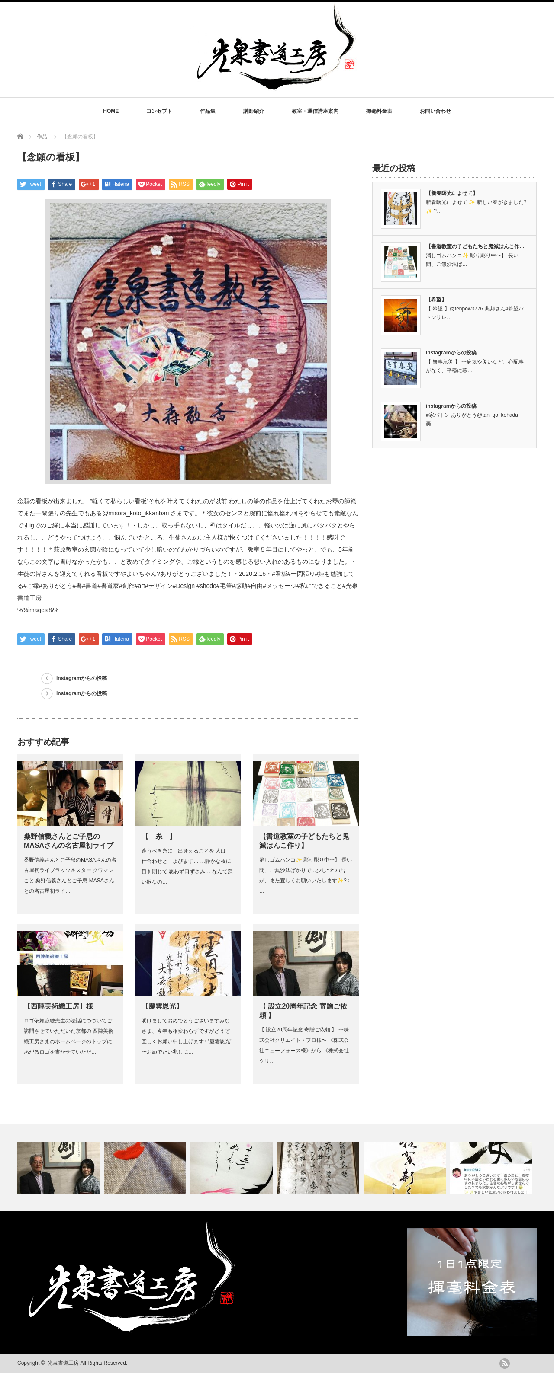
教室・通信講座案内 (315, 111)
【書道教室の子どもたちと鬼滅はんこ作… (475, 246)
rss (504, 1363)
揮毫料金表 (379, 111)
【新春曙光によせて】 (452, 193)
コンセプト (159, 111)
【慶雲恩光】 (162, 1006)
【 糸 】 (159, 836)
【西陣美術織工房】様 (58, 1006)
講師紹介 (253, 111)
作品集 (208, 111)
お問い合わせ (435, 111)
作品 (42, 137)
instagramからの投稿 (81, 678)
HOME (111, 111)
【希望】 (436, 300)
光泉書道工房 (63, 1363)
